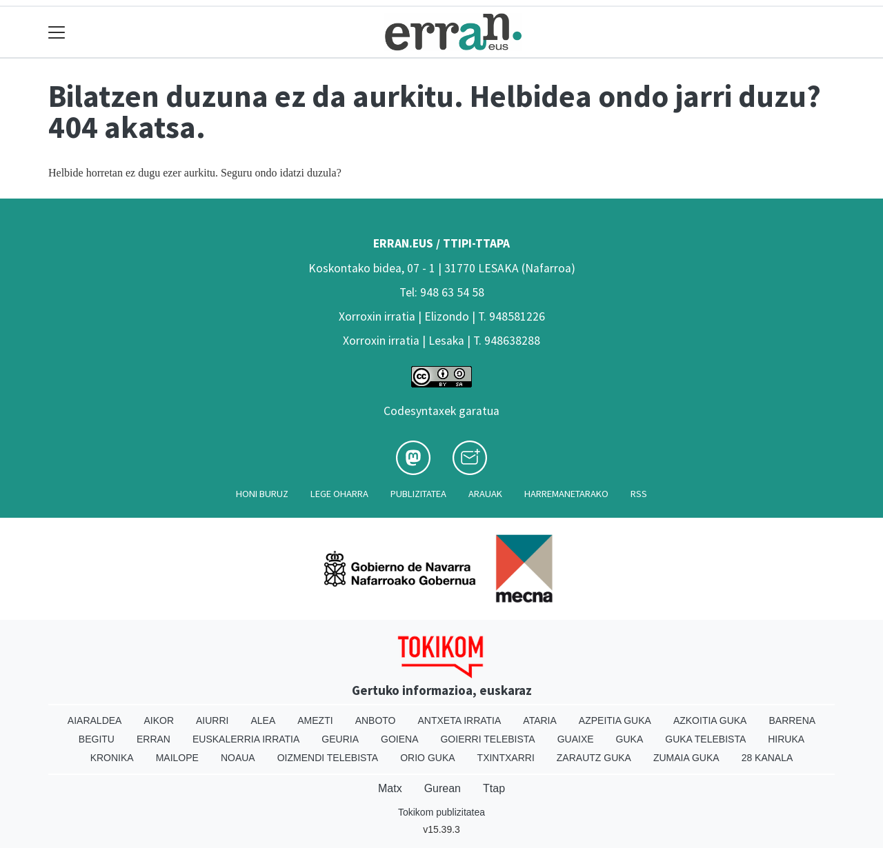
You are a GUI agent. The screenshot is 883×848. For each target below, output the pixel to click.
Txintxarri (506, 757)
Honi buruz (262, 493)
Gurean (442, 788)
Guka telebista (705, 739)
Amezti (315, 720)
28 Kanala (767, 757)
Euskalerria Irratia (245, 739)
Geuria (340, 739)
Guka (630, 739)
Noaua (238, 757)
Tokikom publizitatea (441, 812)
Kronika (112, 757)
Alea (262, 720)
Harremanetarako (566, 493)
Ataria (540, 720)
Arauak (485, 493)
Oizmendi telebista (328, 757)
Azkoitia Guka (710, 720)
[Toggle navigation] (57, 32)
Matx (390, 788)
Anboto (375, 720)
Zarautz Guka (594, 757)
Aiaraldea (95, 720)
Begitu (97, 739)
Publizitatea (418, 493)
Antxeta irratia (460, 720)
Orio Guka (427, 757)
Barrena (791, 720)
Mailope (177, 757)
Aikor (158, 720)
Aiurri (212, 720)
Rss (639, 493)
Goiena (399, 739)
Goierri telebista (487, 739)
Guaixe (575, 739)
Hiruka (786, 739)
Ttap (494, 788)
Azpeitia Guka (615, 720)
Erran (153, 739)
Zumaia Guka (686, 757)
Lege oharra (339, 493)
